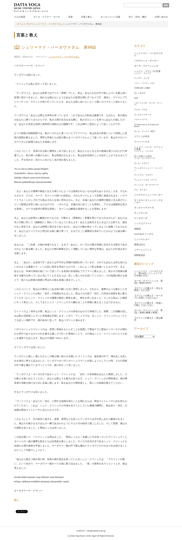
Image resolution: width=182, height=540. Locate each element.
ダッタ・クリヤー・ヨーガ (46, 17)
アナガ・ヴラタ (140, 110)
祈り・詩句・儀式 (137, 17)
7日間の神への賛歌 (142, 88)
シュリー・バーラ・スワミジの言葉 (148, 148)
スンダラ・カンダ (141, 78)
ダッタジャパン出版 (110, 17)
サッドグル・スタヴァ (143, 175)
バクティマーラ (140, 120)
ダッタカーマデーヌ (142, 115)
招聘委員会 (139, 255)
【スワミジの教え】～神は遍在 (148, 319)
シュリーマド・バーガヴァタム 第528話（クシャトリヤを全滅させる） (148, 273)
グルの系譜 (19, 17)
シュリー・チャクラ (142, 73)
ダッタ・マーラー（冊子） (145, 131)
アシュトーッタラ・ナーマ (145, 180)
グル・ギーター (140, 190)
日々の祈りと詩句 (143, 156)
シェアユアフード (143, 223)
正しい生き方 (139, 93)
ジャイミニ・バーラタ (143, 151)
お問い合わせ (161, 17)
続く (16, 500)
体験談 (137, 229)
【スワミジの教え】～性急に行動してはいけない (148, 304)
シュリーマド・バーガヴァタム (64, 56)
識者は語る (139, 244)
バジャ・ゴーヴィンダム (144, 83)
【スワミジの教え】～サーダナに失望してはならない (148, 296)
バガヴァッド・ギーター (146, 61)
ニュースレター (141, 239)
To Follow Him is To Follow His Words (146, 125)
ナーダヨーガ (140, 218)
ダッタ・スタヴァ (141, 163)
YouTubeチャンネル (143, 234)
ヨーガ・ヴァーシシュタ (146, 66)
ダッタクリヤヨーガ (144, 207)
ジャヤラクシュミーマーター (148, 195)
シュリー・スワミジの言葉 (147, 71)
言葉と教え (86, 17)
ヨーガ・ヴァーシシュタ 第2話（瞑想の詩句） (148, 282)
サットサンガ (140, 213)
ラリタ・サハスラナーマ (144, 158)
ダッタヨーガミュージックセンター (148, 201)
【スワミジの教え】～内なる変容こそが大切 (148, 289)
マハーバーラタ (141, 142)
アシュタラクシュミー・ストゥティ (148, 169)
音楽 (70, 17)
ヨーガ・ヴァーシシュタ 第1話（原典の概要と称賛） (148, 311)
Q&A (136, 98)
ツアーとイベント (143, 250)
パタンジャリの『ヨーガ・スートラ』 (148, 104)
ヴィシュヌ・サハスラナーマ (146, 185)
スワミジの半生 (141, 136)
